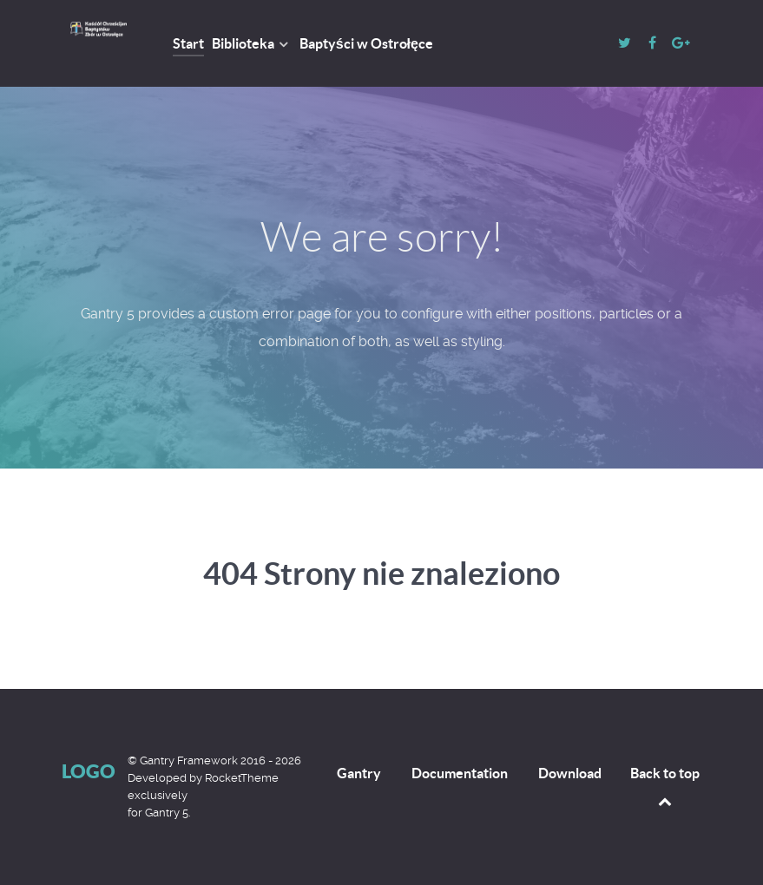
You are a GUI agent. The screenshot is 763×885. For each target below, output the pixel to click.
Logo (88, 771)
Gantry (359, 773)
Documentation (459, 773)
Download (570, 773)
